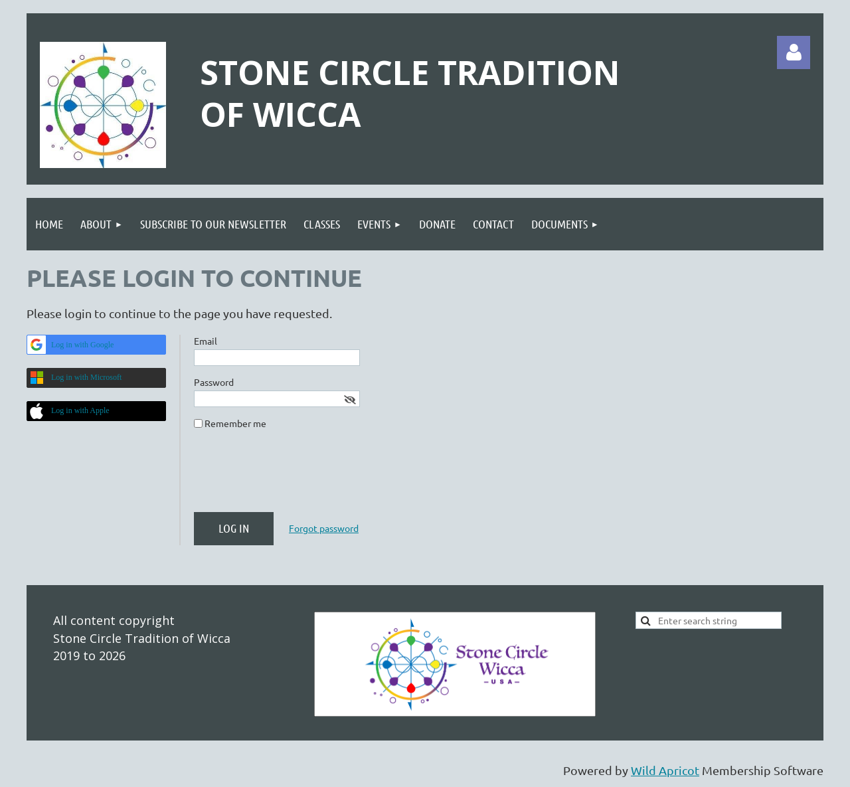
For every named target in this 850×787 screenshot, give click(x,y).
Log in (793, 52)
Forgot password (324, 528)
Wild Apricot (665, 770)
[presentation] (295, 476)
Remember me (235, 423)
